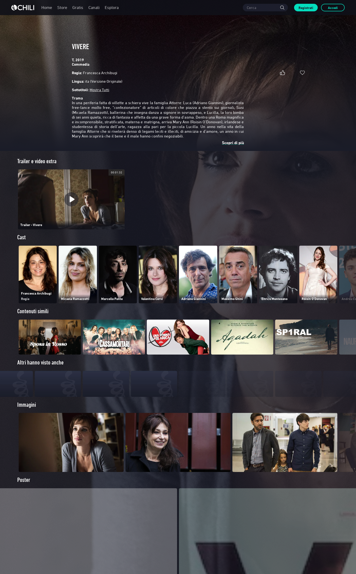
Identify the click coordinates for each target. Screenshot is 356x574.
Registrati (306, 8)
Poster (23, 488)
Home (46, 7)
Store (62, 7)
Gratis (77, 7)
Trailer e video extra (36, 161)
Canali (94, 7)
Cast (21, 237)
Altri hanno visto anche (40, 362)
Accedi (333, 8)
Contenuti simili (32, 311)
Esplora (112, 7)
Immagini (26, 413)
